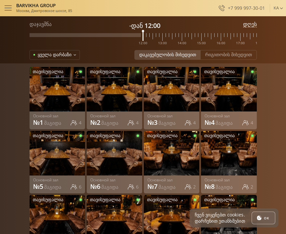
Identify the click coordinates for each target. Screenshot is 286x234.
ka (276, 8)
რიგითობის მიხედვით (228, 54)
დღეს (250, 24)
